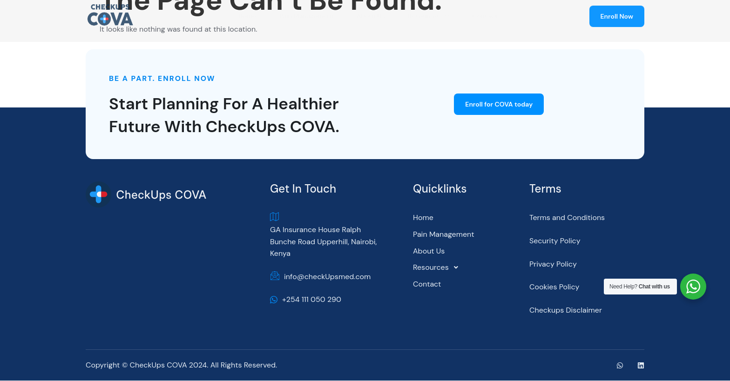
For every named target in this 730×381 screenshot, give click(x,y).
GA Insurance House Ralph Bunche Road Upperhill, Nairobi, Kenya (323, 235)
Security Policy (555, 241)
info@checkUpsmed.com (320, 277)
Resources (438, 268)
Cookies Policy (554, 287)
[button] (469, 268)
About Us (429, 251)
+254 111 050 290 (305, 300)
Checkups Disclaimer (565, 310)
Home (423, 218)
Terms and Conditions (567, 218)
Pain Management (443, 235)
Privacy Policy (553, 264)
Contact (427, 284)
